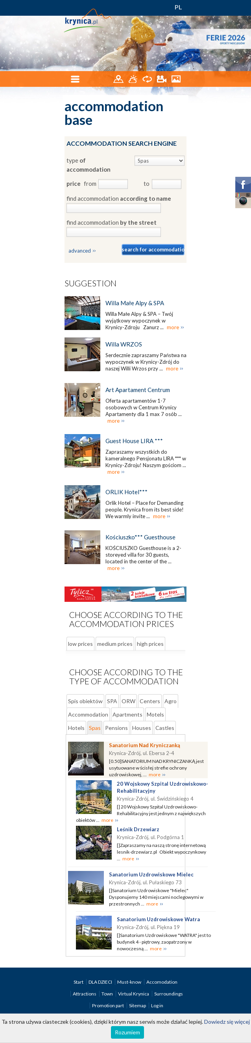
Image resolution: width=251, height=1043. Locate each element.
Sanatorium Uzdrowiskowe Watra (158, 919)
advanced (79, 250)
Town (108, 994)
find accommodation (118, 198)
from (90, 183)
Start (79, 982)
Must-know (129, 982)
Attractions (85, 994)
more (173, 327)
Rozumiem (127, 1032)
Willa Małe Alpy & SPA (134, 302)
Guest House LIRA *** (134, 440)
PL (178, 7)
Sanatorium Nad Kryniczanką (144, 745)
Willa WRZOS (123, 344)
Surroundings (168, 994)
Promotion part (108, 1005)
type (88, 165)
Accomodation (161, 982)
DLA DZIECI (101, 982)
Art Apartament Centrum (137, 389)
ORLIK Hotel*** (126, 491)
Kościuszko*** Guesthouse (140, 537)
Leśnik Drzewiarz (138, 829)
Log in (157, 1005)
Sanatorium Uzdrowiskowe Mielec (151, 874)
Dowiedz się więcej (227, 1021)
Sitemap (137, 1005)
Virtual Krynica (134, 994)
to (146, 183)
